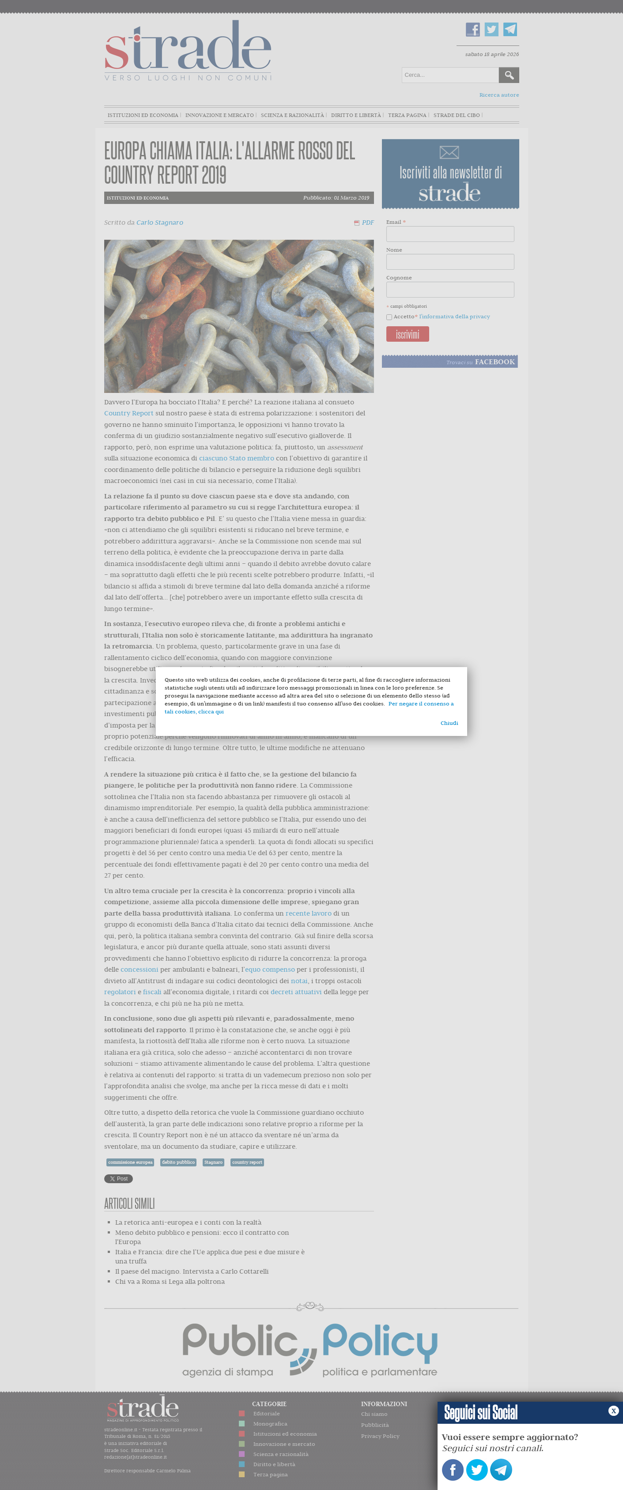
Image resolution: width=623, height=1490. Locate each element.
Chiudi (449, 723)
